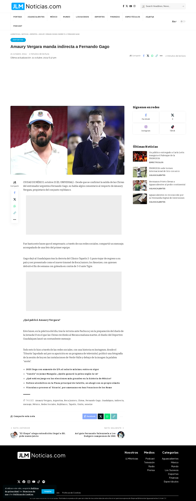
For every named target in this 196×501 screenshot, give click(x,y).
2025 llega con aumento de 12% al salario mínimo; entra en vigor (62, 369)
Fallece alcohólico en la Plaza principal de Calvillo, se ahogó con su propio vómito (73, 383)
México (36, 404)
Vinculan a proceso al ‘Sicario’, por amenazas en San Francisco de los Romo (69, 387)
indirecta (119, 400)
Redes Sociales (48, 404)
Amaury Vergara (43, 400)
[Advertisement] (98, 83)
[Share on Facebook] (144, 55)
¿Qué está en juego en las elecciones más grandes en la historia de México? (68, 378)
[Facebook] (123, 6)
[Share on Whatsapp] (152, 55)
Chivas (81, 400)
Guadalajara (108, 400)
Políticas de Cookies (23, 494)
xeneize (89, 404)
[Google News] (131, 6)
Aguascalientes (157, 175)
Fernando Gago (93, 400)
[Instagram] (134, 6)
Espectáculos (156, 162)
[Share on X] (148, 55)
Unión (80, 404)
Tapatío (72, 404)
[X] (127, 6)
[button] (48, 491)
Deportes (18, 40)
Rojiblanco (62, 404)
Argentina (58, 400)
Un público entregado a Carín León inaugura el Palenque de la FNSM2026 (166, 155)
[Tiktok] (173, 128)
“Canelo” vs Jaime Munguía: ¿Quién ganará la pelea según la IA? (62, 374)
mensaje (27, 404)
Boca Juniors (70, 400)
